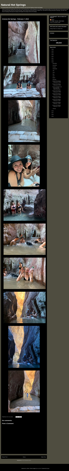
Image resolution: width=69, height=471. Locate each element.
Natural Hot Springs (13, 4)
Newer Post (4, 457)
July (53, 70)
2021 (53, 58)
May (54, 74)
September (55, 68)
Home (24, 457)
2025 (53, 51)
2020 (53, 60)
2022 (53, 56)
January (54, 108)
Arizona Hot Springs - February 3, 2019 (56, 106)
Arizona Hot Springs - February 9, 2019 (56, 100)
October (54, 67)
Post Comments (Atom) (26, 460)
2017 (53, 112)
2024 (53, 52)
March (54, 77)
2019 (53, 61)
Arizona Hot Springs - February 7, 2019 (56, 103)
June (54, 72)
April (54, 75)
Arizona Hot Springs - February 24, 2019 (56, 84)
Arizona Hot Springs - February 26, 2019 (56, 82)
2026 (53, 49)
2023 (53, 54)
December (55, 63)
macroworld (39, 468)
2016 (53, 114)
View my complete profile (55, 22)
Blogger (47, 468)
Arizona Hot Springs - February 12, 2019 (56, 97)
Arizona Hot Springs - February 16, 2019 (56, 94)
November (55, 65)
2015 (53, 116)
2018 (53, 110)
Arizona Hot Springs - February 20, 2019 (56, 91)
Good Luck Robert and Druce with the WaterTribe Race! (57, 88)
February (55, 79)
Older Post (43, 457)
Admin (52, 19)
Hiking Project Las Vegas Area (56, 28)
